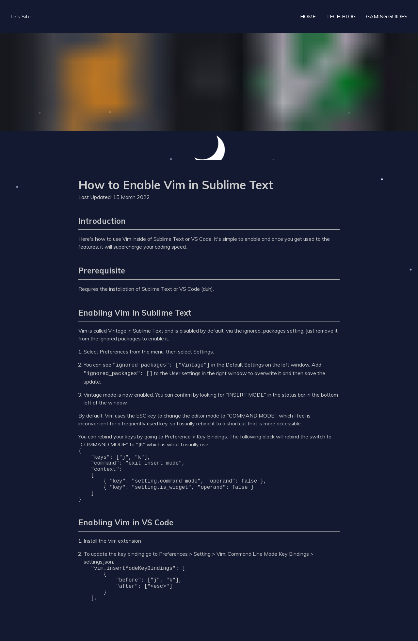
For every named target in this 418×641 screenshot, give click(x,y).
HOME (308, 16)
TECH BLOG (341, 16)
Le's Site (20, 16)
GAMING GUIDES (387, 16)
